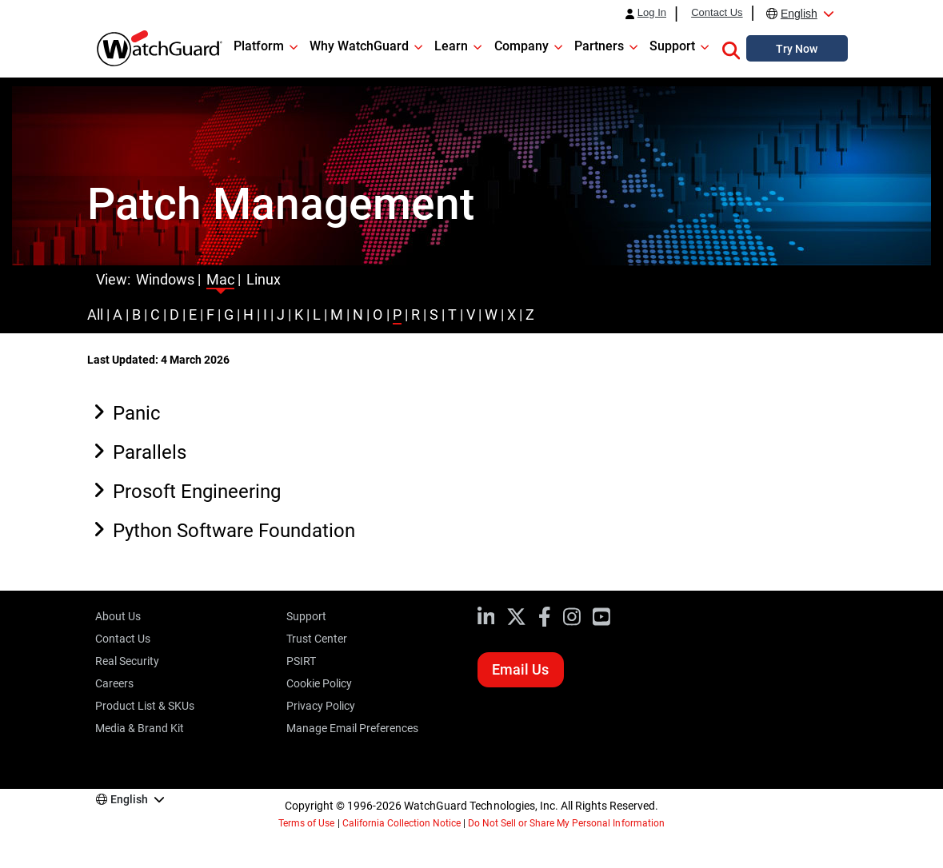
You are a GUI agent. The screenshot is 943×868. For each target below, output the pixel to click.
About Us (118, 616)
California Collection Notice (401, 823)
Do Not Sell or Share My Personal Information (566, 823)
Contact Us (716, 13)
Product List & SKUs (144, 705)
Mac (220, 279)
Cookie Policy (319, 683)
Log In (651, 13)
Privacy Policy (320, 705)
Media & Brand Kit (139, 728)
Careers (114, 683)
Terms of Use (306, 823)
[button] (731, 48)
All (95, 314)
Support (306, 616)
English (799, 13)
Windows (165, 279)
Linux (263, 279)
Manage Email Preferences (352, 728)
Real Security (127, 661)
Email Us (520, 669)
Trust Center (316, 638)
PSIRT (301, 661)
